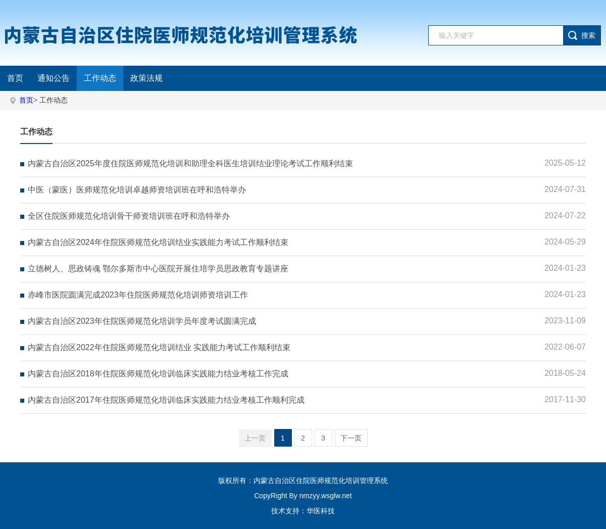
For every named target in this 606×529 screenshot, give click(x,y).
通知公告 (53, 78)
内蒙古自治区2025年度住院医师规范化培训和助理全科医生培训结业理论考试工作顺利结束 (190, 163)
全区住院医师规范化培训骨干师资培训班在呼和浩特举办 (129, 216)
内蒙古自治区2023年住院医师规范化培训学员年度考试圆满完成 (142, 321)
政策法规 (146, 78)
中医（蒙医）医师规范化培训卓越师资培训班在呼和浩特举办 (137, 189)
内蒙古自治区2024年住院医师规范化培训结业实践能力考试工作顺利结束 (158, 242)
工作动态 (100, 78)
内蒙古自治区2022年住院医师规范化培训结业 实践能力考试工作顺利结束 (159, 347)
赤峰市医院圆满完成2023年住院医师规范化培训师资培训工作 (138, 295)
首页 (15, 78)
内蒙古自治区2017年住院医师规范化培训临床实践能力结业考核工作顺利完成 (166, 400)
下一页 (351, 438)
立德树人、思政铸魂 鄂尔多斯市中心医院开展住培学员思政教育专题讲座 (158, 268)
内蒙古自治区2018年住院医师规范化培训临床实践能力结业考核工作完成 (158, 373)
